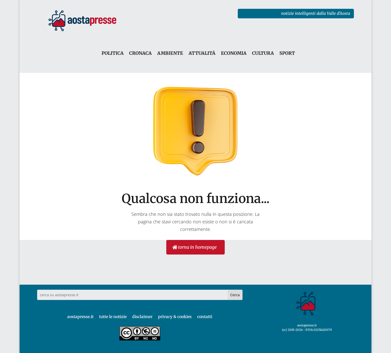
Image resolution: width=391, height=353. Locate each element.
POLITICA (113, 53)
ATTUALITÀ (202, 53)
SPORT (287, 53)
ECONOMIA (234, 53)
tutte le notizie (113, 316)
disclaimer (142, 316)
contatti (204, 316)
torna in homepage (197, 247)
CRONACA (140, 53)
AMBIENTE (170, 53)
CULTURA (263, 53)
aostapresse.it (80, 316)
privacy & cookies (175, 316)
